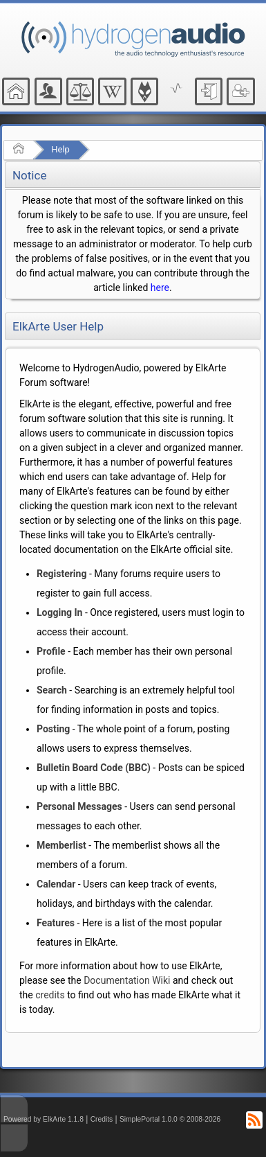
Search (52, 690)
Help (60, 149)
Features (56, 922)
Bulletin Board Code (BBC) (94, 767)
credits (49, 994)
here (160, 287)
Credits (102, 1119)
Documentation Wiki (127, 980)
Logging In (59, 612)
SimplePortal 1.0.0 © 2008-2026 (170, 1119)
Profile (51, 651)
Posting (53, 728)
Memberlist (61, 845)
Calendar (56, 884)
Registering (61, 573)
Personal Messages (79, 806)
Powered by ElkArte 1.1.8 (43, 1119)
